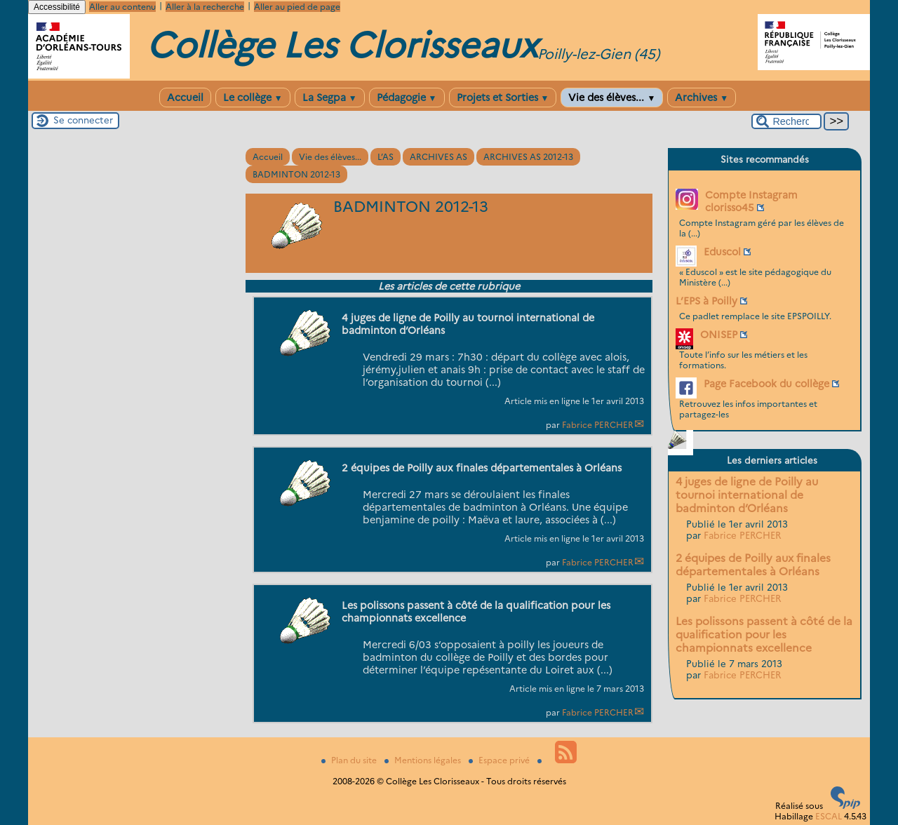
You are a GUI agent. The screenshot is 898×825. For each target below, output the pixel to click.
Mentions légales (423, 760)
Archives (701, 97)
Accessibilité (57, 7)
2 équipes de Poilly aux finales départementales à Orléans (753, 564)
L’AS (385, 157)
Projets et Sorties (503, 97)
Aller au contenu (122, 6)
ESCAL (828, 816)
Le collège (253, 97)
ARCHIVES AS (438, 157)
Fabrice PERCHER (598, 425)
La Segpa (329, 97)
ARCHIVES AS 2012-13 (528, 157)
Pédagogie (407, 97)
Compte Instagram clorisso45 (751, 201)
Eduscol (722, 252)
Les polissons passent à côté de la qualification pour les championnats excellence (764, 635)
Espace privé (500, 760)
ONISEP (718, 334)
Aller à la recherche (205, 6)
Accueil (185, 97)
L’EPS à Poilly (706, 301)
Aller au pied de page (297, 6)
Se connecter (83, 120)
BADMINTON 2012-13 (296, 174)
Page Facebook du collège (766, 383)
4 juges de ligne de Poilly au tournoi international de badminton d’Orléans (747, 495)
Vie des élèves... (611, 97)
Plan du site (350, 760)
